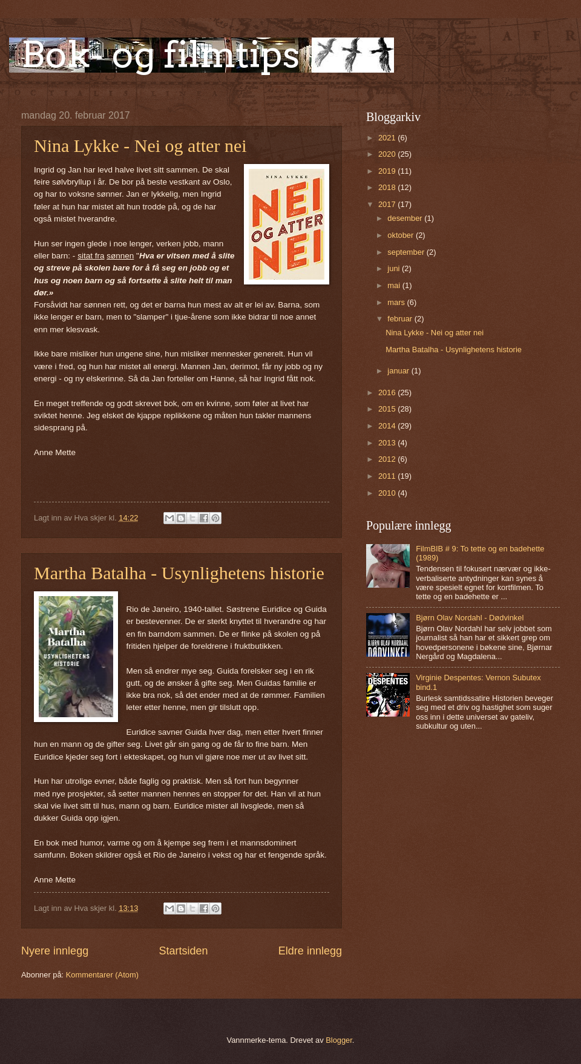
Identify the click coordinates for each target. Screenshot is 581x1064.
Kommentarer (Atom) (102, 974)
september (406, 252)
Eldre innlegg (310, 951)
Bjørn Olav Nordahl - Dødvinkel (470, 617)
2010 (388, 493)
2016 (388, 392)
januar (399, 370)
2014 (388, 425)
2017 (388, 204)
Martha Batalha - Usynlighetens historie (179, 573)
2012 (388, 459)
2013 (388, 442)
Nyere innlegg (54, 951)
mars (397, 302)
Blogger (339, 1040)
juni (394, 268)
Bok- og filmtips (160, 54)
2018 (388, 187)
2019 (388, 171)
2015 (388, 408)
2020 (388, 154)
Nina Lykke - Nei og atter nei (140, 146)
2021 (388, 137)
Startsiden (183, 951)
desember (405, 218)
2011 (388, 476)
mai (394, 285)
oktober (401, 235)
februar (400, 318)
